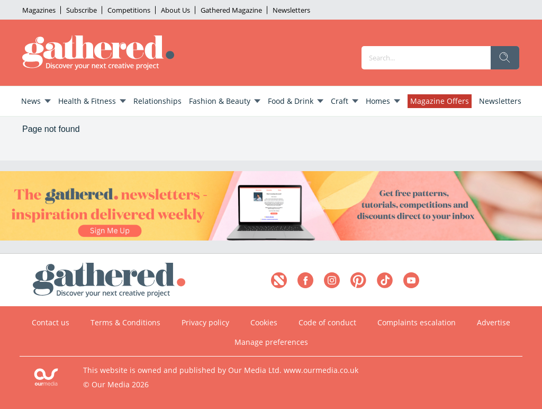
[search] (505, 57)
